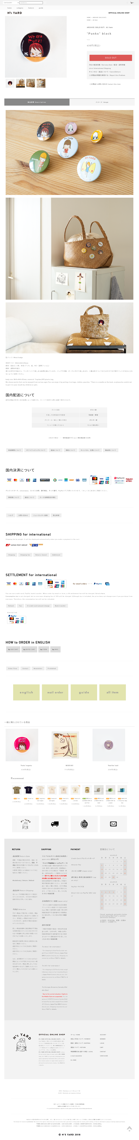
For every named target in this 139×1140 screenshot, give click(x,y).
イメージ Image (102, 102)
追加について (55, 450)
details (63, 958)
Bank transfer (60, 606)
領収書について (13, 497)
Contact (25, 668)
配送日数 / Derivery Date (103, 65)
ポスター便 (93, 420)
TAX (56, 958)
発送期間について (14, 450)
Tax (20, 606)
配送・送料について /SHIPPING (80, 1043)
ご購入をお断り (96, 1119)
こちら (91, 490)
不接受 (38, 1123)
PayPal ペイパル (77, 886)
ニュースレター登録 (40, 515)
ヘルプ (10, 515)
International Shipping (102, 68)
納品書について (110, 450)
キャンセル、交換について (90, 450)
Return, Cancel (41, 555)
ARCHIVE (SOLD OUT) (99, 17)
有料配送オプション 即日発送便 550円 (76, 438)
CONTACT (103, 1051)
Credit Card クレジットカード (83, 858)
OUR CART (14, 649)
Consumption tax (12, 596)
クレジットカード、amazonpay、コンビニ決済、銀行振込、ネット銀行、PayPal (35, 490)
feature (29, 8)
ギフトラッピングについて (35, 450)
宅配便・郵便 (93, 415)
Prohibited (52, 668)
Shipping (11, 555)
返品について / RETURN (78, 1047)
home (9, 8)
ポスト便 (93, 410)
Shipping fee (25, 555)
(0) (132, 2)
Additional (56, 555)
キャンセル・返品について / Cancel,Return (105, 72)
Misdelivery (17, 880)
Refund (11, 606)
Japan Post (46, 974)
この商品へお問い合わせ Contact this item (104, 84)
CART (101, 1047)
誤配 (33, 863)
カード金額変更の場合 (48, 497)
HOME (89, 17)
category (18, 8)
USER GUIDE (104, 1056)
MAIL (56, 649)
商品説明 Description (37, 102)
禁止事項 (56, 515)
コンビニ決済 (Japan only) (81, 871)
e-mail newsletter (76, 1056)
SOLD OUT (111, 58)
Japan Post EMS (55, 1004)
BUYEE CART (30, 649)
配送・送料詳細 (119, 65)
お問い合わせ (23, 515)
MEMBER (102, 1039)
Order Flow (12, 668)
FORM (45, 649)
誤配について (70, 450)
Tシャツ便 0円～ (93, 425)
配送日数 (51, 893)
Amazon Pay (76, 865)
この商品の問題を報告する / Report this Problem (107, 75)
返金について (29, 497)
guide (39, 8)
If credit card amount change (38, 606)
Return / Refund (28, 880)
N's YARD (73, 1060)
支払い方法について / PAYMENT (81, 1039)
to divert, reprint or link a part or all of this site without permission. (73, 1108)
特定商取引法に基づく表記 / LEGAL (82, 1051)
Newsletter (38, 668)
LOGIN (102, 1043)
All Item (95, 20)
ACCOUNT (103, 1034)
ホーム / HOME (75, 1034)
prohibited (30, 1121)
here (103, 593)
